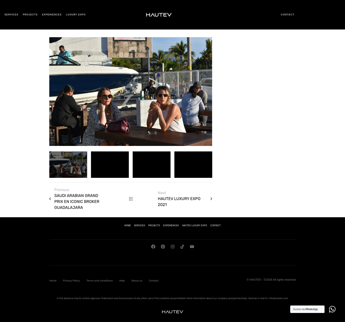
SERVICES (139, 225)
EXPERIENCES (171, 225)
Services (11, 14)
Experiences (52, 14)
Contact (287, 14)
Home (53, 280)
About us (136, 280)
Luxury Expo (76, 14)
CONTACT (215, 225)
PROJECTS (154, 225)
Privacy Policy (71, 280)
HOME (127, 225)
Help (122, 280)
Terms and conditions (99, 280)
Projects (30, 14)
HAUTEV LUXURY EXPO (194, 225)
